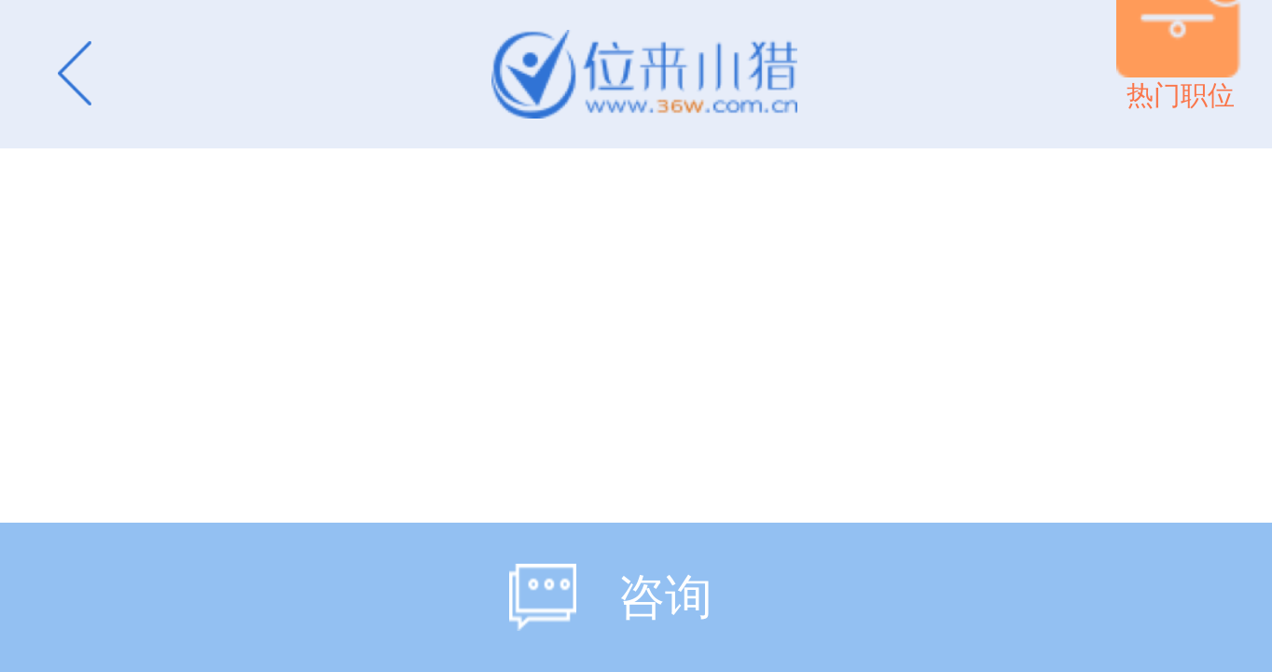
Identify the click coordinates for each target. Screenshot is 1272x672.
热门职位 (1181, 95)
